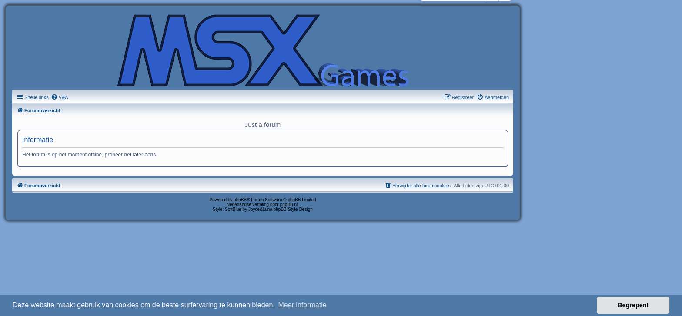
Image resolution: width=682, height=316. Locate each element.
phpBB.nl (289, 204)
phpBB (240, 199)
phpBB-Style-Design (293, 209)
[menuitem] (59, 97)
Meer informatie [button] (302, 305)
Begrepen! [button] (633, 305)
